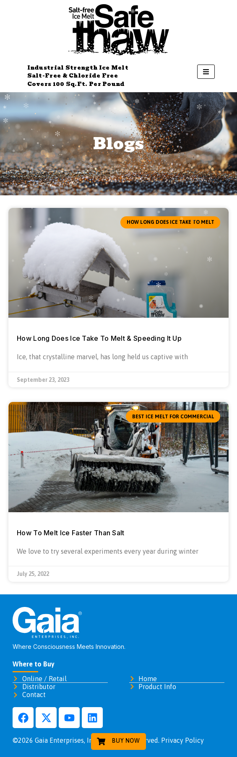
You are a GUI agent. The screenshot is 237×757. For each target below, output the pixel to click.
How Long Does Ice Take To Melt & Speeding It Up (99, 338)
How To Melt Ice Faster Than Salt (71, 533)
